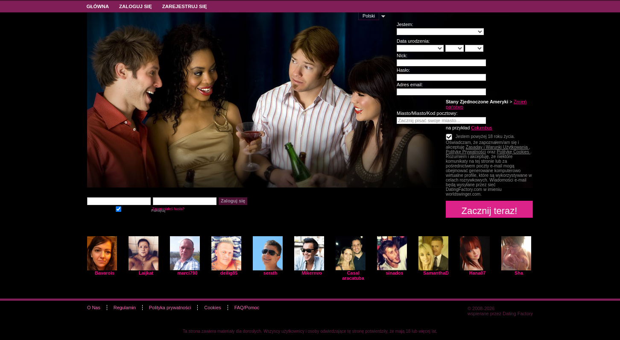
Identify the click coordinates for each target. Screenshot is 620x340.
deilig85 (229, 273)
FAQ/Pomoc (247, 307)
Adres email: (410, 84)
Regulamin (125, 307)
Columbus (481, 127)
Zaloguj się (135, 6)
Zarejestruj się (184, 6)
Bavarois (104, 273)
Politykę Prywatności (466, 151)
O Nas (93, 307)
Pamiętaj (118, 208)
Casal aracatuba (353, 275)
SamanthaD (436, 273)
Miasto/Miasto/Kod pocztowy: (427, 113)
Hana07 (477, 273)
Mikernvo (311, 273)
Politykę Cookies (513, 151)
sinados (394, 273)
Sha (519, 273)
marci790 (187, 273)
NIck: (402, 55)
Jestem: (405, 24)
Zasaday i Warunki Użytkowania (497, 147)
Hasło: (403, 70)
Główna (98, 6)
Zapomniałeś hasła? (168, 209)
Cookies (212, 307)
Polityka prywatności (170, 307)
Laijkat (146, 273)
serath (270, 273)
